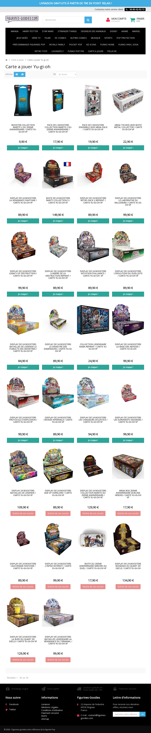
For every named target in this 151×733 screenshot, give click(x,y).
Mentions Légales (49, 707)
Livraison (45, 704)
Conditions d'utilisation (52, 710)
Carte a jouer (17, 59)
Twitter (12, 709)
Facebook (14, 704)
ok (142, 714)
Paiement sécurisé (50, 713)
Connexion (115, 21)
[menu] (108, 20)
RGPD (44, 716)
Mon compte (118, 19)
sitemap (45, 718)
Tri (54, 74)
